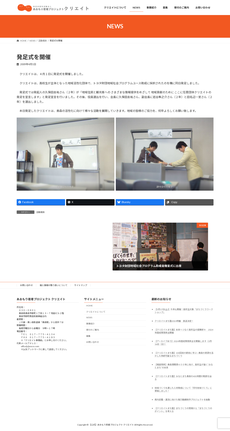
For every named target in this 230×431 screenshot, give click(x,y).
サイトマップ (80, 285)
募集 (88, 336)
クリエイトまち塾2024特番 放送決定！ (174, 321)
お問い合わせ (26, 285)
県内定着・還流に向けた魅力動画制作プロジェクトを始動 (182, 399)
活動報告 (40, 212)
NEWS (89, 317)
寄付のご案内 (92, 330)
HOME (89, 305)
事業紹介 (90, 323)
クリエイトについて (95, 311)
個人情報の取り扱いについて (53, 285)
